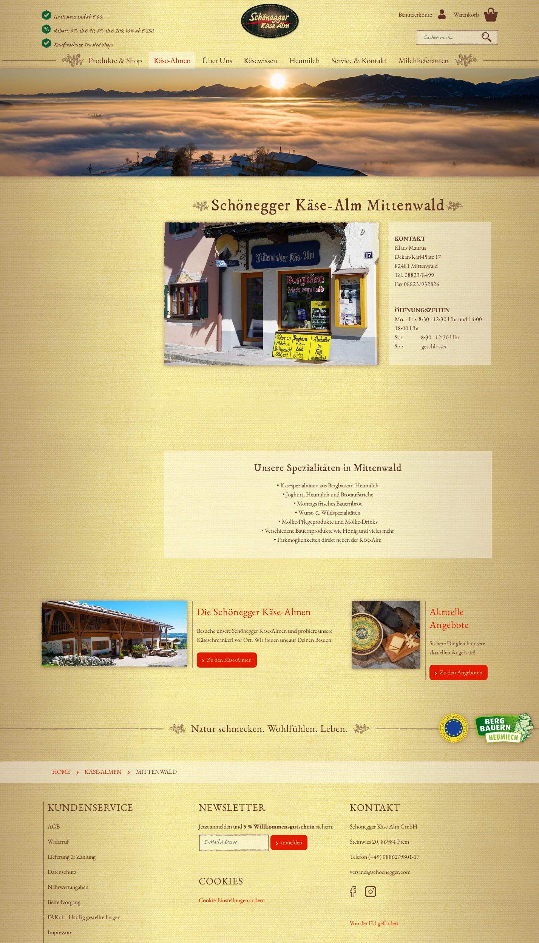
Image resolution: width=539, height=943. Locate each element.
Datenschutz (62, 872)
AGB (54, 826)
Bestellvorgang (64, 902)
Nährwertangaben (69, 887)
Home (61, 772)
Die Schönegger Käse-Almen (254, 611)
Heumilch (304, 60)
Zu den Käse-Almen (229, 660)
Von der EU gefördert (374, 923)
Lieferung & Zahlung (72, 857)
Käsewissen (260, 60)
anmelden (291, 842)
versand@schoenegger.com (380, 872)
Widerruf (58, 842)
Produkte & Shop (115, 60)
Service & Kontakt (359, 60)
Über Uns (217, 60)
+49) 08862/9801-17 (395, 857)
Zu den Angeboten (461, 672)
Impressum (61, 932)
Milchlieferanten (423, 60)
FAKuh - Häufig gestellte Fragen (84, 917)
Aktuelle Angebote (449, 618)
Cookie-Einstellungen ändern (232, 900)
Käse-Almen (172, 60)
